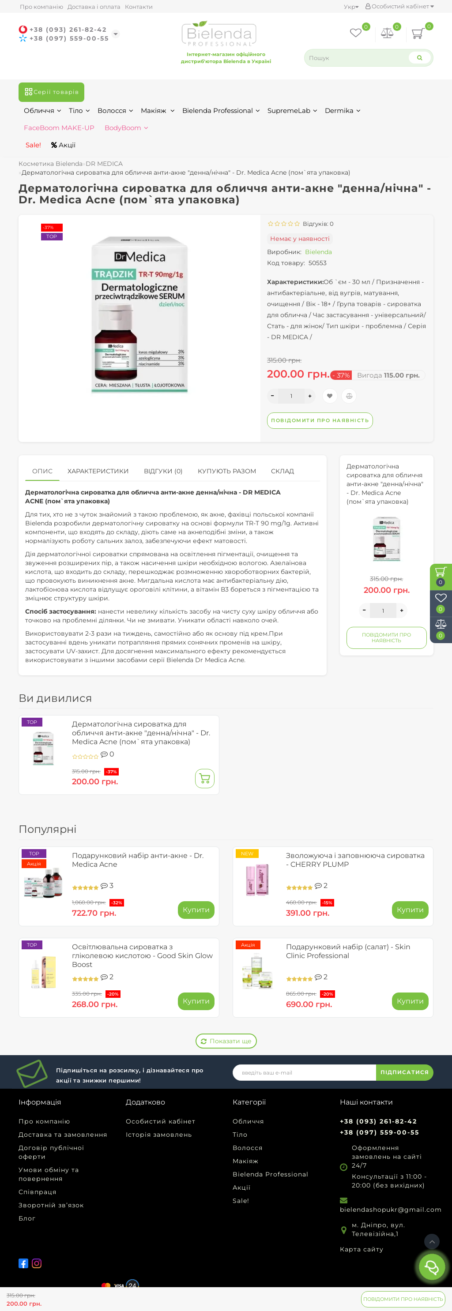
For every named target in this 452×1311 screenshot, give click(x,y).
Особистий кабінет (399, 6)
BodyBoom (126, 128)
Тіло (79, 110)
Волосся (115, 110)
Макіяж (158, 110)
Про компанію (41, 6)
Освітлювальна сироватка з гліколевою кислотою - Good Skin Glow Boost (142, 956)
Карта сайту (362, 1249)
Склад (282, 471)
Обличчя (42, 110)
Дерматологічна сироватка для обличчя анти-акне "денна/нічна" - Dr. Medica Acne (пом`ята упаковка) (141, 733)
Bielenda (318, 252)
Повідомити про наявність (403, 1299)
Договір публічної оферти (51, 1152)
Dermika (343, 110)
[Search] (419, 58)
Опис (42, 471)
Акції (63, 145)
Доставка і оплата (94, 6)
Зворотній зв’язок (51, 1205)
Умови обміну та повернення (49, 1174)
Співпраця (37, 1192)
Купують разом (227, 471)
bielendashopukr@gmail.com (391, 1210)
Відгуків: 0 (317, 223)
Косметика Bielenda (51, 164)
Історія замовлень (159, 1135)
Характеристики (98, 471)
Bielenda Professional (221, 110)
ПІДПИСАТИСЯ (404, 1072)
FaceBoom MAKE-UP (59, 128)
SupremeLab (292, 110)
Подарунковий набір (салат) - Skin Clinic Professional (348, 951)
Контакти (139, 6)
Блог (27, 1218)
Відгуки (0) (163, 471)
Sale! (32, 145)
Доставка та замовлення (63, 1135)
